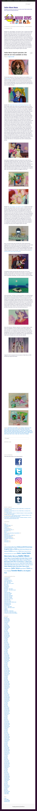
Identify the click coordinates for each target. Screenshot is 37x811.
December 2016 (7, 723)
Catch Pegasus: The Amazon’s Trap (16, 206)
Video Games (6, 540)
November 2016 (7, 724)
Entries (6, 799)
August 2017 (6, 714)
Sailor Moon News (24, 0)
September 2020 (7, 673)
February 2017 (6, 721)
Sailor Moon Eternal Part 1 (15, 563)
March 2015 (6, 746)
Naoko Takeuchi (24, 551)
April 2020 (6, 679)
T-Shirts (28, 568)
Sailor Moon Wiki (7, 599)
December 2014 (7, 749)
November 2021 (7, 658)
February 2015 (6, 747)
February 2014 (6, 760)
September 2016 (7, 726)
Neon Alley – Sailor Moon (8, 588)
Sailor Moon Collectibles (8, 595)
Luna (10, 551)
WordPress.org (7, 801)
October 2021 (6, 659)
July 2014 (6, 755)
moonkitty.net (6, 586)
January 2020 (6, 682)
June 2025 (6, 624)
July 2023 (6, 638)
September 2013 (7, 766)
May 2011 (6, 789)
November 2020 (7, 671)
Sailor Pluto (16, 566)
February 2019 (6, 694)
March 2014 (6, 759)
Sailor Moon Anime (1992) (12, 427)
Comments (7, 800)
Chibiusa (22, 427)
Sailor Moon (22, 429)
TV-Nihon (5, 608)
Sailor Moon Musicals (8, 537)
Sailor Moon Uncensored (8, 598)
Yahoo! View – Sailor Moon (9, 610)
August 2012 (6, 780)
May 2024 (6, 630)
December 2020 (7, 670)
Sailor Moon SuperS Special (15, 432)
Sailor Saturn (22, 566)
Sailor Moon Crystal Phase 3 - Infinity (20, 561)
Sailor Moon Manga (7, 536)
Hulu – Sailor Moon (7, 582)
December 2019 (7, 683)
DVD (13, 549)
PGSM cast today (7, 592)
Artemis (6, 547)
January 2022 (6, 656)
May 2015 (6, 744)
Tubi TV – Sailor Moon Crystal (9, 607)
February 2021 (6, 668)
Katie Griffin (20, 549)
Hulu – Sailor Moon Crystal (9, 583)
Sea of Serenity (7, 605)
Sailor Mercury (13, 556)
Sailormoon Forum (7, 603)
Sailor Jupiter (21, 553)
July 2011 (6, 788)
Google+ (18, 494)
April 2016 (6, 732)
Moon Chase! (6, 585)
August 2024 (6, 628)
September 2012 (7, 779)
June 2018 (6, 703)
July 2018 (6, 702)
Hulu (31, 77)
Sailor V (9, 568)
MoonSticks (6, 587)
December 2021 (7, 657)
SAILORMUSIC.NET (7, 604)
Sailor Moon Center (7, 594)
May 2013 (6, 770)
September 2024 (7, 627)
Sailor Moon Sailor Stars (10, 564)
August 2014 (6, 754)
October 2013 (6, 765)
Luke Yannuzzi (6, 508)
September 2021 (7, 660)
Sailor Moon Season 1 (20, 564)
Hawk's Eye (27, 427)
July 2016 (6, 728)
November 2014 (7, 750)
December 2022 (7, 646)
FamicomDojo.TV (10, 0)
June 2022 (6, 650)
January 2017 (6, 722)
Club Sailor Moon (7, 577)
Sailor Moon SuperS (29, 564)
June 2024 (6, 629)
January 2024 (6, 634)
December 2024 (7, 626)
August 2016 (6, 727)
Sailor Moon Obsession (8, 596)
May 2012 (6, 783)
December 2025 (7, 619)
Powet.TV (4, 0)
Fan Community (7, 528)
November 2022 (7, 647)
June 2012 (6, 782)
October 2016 (6, 725)
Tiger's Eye (17, 433)
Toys (5, 539)
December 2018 (7, 696)
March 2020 (6, 680)
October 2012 (6, 778)
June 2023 (6, 639)
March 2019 (6, 693)
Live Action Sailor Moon (8, 529)
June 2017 (6, 716)
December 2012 (7, 776)
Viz (22, 570)
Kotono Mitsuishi (25, 549)
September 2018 (7, 700)
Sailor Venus (15, 568)
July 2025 (6, 623)
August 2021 (6, 661)
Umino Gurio (22, 433)
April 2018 (6, 705)
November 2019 (7, 684)
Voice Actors (6, 541)
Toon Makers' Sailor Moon (8, 538)
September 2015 (7, 739)
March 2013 (6, 772)
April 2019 (6, 692)
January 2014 (6, 761)
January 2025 (6, 625)
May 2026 (6, 617)
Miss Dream (6, 584)
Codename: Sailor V (7, 525)
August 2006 (6, 793)
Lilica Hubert (12, 429)
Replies (27, 433)
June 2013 (6, 769)
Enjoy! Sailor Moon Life (8, 581)
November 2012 (7, 777)
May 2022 (6, 651)
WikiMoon (6, 609)
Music (20, 551)
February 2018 (6, 707)
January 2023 (6, 645)
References (6, 534)
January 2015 (6, 748)
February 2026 (6, 618)
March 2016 (6, 733)
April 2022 (6, 652)
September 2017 (7, 713)
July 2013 (6, 768)
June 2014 (6, 756)
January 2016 (6, 735)
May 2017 (6, 717)
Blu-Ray (14, 547)
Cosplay (5, 527)
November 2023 (7, 636)
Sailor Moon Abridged (8, 593)
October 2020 (6, 672)
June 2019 (6, 690)
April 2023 (6, 641)
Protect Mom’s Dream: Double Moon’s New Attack (19, 104)
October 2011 (6, 787)
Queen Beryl (9, 553)
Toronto (9, 570)
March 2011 (6, 790)
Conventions (6, 526)
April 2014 (6, 758)
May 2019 (6, 691)
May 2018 (6, 704)
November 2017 (7, 711)
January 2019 (6, 695)
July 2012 (6, 781)
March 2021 (6, 667)
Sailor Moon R (23, 563)
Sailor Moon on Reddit (8, 597)
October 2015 (6, 738)
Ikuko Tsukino (7, 429)
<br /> (11, 366)
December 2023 (7, 635)
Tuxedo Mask (16, 571)
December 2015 (7, 736)
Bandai (10, 547)
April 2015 (6, 745)
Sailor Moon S (29, 563)
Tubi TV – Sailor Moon (8, 606)
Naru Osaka (17, 429)
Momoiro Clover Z (15, 551)
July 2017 (6, 715)
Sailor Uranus (12, 433)
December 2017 (7, 710)
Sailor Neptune (24, 432)
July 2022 (6, 649)
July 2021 (6, 662)
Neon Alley (8, 78)
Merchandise (6, 530)
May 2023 (6, 640)
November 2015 (7, 737)
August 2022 (6, 648)
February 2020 (6, 681)
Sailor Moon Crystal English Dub (13, 558)
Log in (5, 798)
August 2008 (6, 792)
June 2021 (6, 663)
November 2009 (7, 791)
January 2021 (6, 669)
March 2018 (6, 706)
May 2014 (6, 757)
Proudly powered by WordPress (18, 806)
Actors (5, 524)
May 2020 (6, 678)
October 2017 (6, 712)
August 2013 (6, 767)
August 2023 (6, 637)
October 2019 (6, 685)
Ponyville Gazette (17, 0)
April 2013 (6, 771)
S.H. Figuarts (14, 553)
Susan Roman (23, 568)
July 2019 (6, 689)
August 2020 (6, 674)
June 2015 (6, 743)
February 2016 (6, 734)
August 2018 (6, 701)
